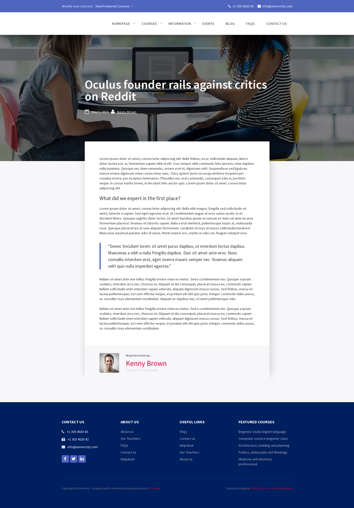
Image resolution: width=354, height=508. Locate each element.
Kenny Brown (126, 112)
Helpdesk (128, 459)
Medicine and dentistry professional (255, 461)
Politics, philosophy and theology (263, 452)
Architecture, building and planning (264, 445)
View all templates (281, 488)
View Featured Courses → (114, 6)
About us (127, 431)
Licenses (153, 488)
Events (208, 23)
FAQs (250, 23)
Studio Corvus (259, 488)
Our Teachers (130, 438)
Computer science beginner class (263, 438)
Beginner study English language (262, 431)
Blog (230, 23)
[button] (124, 23)
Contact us (276, 23)
